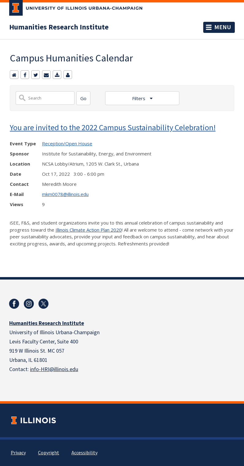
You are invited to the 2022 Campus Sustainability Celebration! (112, 127)
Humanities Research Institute (59, 27)
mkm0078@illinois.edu (65, 194)
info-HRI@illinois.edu (54, 369)
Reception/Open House (67, 143)
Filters (139, 98)
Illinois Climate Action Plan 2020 (88, 230)
